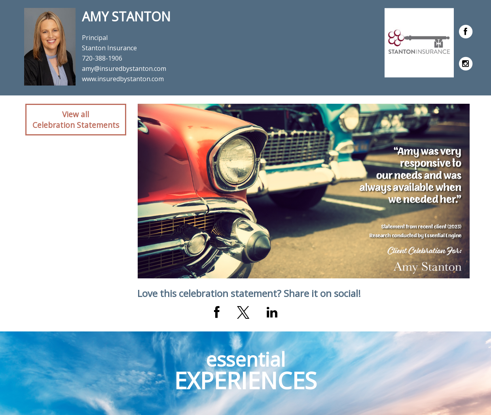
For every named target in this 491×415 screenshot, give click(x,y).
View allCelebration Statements (75, 119)
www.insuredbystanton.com (123, 78)
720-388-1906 (102, 58)
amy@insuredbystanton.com (124, 68)
